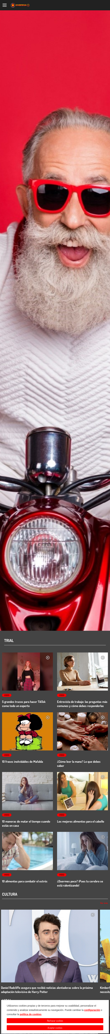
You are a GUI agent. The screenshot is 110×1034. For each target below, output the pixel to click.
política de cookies (30, 1014)
